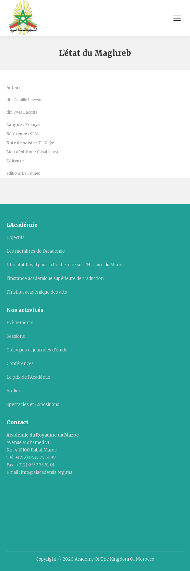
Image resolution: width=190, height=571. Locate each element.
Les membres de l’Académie (35, 251)
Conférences (20, 363)
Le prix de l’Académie (28, 377)
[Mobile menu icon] (177, 18)
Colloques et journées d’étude (36, 350)
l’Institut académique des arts (36, 292)
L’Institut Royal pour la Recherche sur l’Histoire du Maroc (65, 265)
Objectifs (15, 237)
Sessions (15, 336)
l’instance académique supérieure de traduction (55, 278)
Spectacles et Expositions (32, 404)
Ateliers (14, 391)
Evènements (19, 322)
